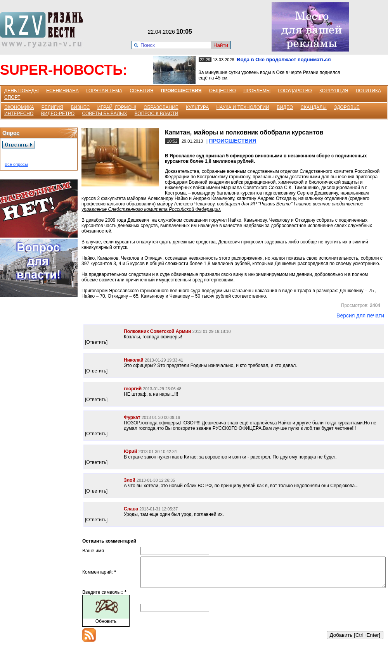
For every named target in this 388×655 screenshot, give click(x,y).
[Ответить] (96, 342)
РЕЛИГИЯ (52, 107)
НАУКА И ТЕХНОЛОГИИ (243, 107)
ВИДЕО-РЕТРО (58, 113)
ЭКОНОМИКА (19, 107)
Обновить (105, 627)
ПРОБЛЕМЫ (256, 90)
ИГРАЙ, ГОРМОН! (116, 107)
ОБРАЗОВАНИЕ (161, 107)
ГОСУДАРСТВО (295, 90)
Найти (220, 45)
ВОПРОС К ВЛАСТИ (156, 113)
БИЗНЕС (80, 107)
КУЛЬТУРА (197, 107)
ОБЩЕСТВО (222, 90)
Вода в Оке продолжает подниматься (284, 59)
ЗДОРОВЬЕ (347, 107)
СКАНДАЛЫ (314, 107)
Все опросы (16, 164)
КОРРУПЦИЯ (333, 90)
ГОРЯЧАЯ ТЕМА (104, 90)
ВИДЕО (285, 107)
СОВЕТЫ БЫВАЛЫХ (104, 113)
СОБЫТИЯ (141, 90)
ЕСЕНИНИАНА (62, 90)
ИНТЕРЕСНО (18, 113)
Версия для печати (360, 315)
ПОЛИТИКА (368, 90)
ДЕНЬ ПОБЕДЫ (21, 90)
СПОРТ (12, 97)
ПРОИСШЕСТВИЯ (181, 90)
